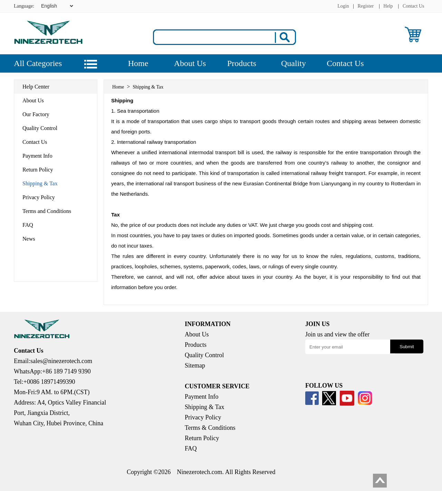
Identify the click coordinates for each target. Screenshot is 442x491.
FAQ (27, 225)
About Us (190, 63)
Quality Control (39, 128)
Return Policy (37, 170)
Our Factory (35, 114)
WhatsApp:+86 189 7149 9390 (52, 371)
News (28, 239)
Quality (293, 63)
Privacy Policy (38, 197)
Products (241, 63)
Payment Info (37, 156)
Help (388, 6)
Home (138, 63)
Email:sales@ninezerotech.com (53, 361)
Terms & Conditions (210, 427)
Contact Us (413, 6)
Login (343, 6)
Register (365, 6)
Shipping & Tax (40, 183)
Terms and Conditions (46, 211)
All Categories (38, 63)
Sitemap (195, 365)
